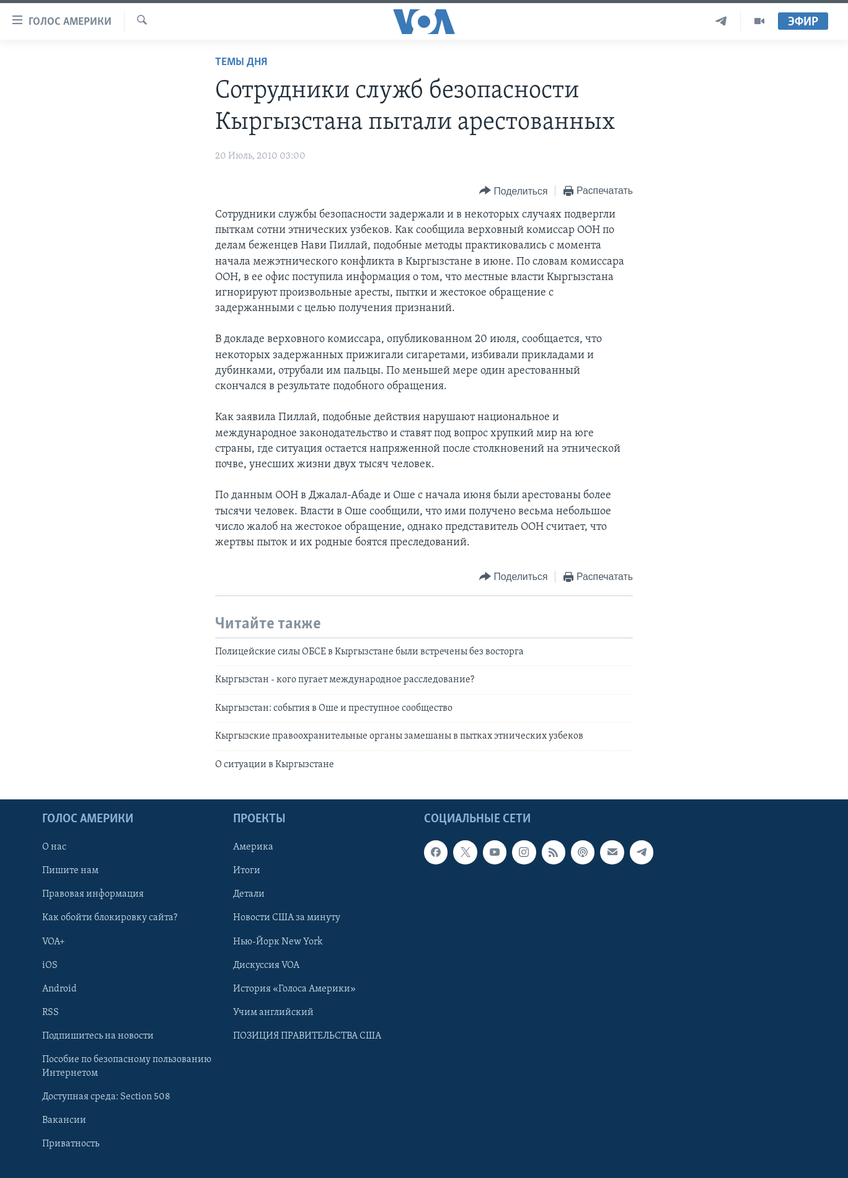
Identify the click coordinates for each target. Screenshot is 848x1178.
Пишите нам (70, 871)
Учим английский (273, 1013)
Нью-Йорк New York (277, 942)
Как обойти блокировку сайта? (109, 918)
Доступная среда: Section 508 (106, 1097)
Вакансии (64, 1120)
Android (59, 989)
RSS (50, 1013)
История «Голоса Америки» (294, 989)
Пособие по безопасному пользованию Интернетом (126, 1066)
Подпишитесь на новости (98, 1036)
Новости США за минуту (286, 918)
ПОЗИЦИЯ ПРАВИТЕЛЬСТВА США (307, 1036)
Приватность (70, 1144)
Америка (253, 847)
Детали (249, 894)
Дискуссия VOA (266, 965)
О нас (54, 847)
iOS (50, 965)
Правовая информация (93, 894)
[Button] (513, 191)
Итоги (246, 871)
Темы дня (241, 62)
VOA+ (53, 942)
